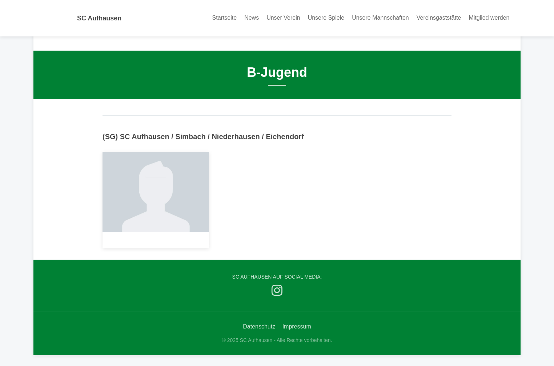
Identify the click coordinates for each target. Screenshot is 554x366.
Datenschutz (259, 326)
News (251, 18)
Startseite (224, 18)
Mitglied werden (489, 18)
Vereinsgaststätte (439, 18)
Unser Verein (283, 18)
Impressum (296, 326)
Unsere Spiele (326, 18)
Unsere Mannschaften (380, 18)
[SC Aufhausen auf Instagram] (277, 292)
